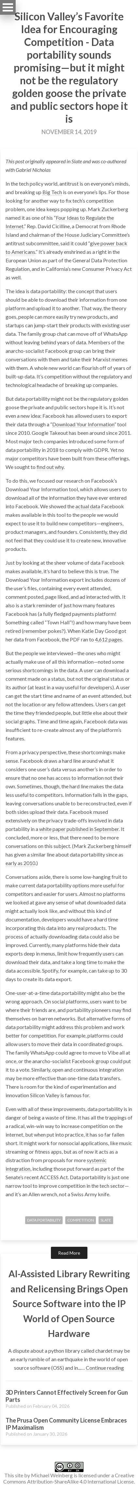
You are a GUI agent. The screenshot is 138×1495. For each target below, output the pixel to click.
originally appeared (45, 161)
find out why (50, 467)
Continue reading (105, 1367)
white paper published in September (79, 829)
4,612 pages (108, 639)
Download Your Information (83, 424)
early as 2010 (20, 863)
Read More (69, 1253)
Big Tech (52, 192)
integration (18, 1168)
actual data (87, 506)
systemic (97, 1160)
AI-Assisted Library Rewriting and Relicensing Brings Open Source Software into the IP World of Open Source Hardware (69, 1303)
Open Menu (8, 7)
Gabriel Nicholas (33, 170)
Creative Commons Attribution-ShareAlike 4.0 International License (68, 1478)
